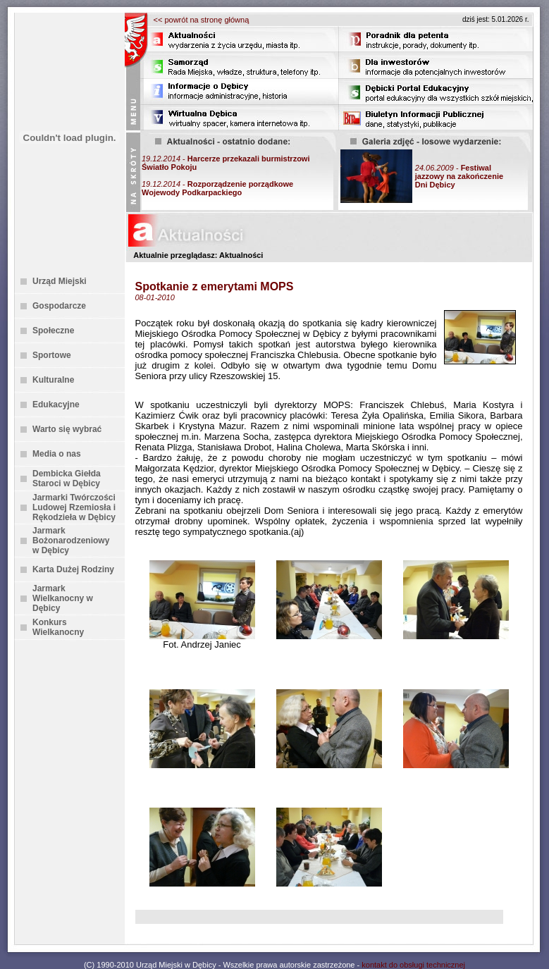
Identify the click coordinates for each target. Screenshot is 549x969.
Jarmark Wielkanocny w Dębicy (62, 598)
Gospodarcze (59, 306)
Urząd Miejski (59, 281)
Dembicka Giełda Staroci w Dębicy (66, 478)
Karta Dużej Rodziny (73, 569)
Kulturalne (53, 380)
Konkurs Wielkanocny (58, 627)
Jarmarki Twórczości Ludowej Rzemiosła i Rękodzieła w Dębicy (74, 507)
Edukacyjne (56, 404)
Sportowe (51, 355)
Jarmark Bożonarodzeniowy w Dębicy (70, 540)
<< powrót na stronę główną (201, 20)
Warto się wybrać (66, 429)
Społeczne (53, 330)
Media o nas (56, 454)
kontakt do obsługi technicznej (413, 965)
